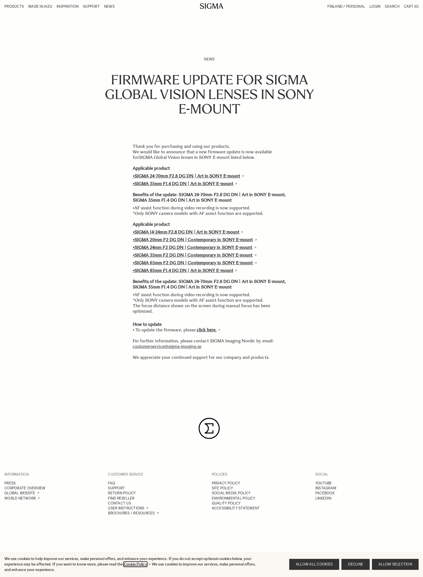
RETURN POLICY (122, 493)
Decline (355, 564)
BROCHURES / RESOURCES (131, 513)
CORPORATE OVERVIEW (25, 488)
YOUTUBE (323, 483)
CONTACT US (119, 503)
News (209, 59)
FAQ (111, 483)
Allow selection (395, 564)
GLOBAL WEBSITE (19, 493)
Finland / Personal (346, 6)
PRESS (10, 483)
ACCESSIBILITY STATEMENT (236, 508)
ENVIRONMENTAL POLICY (233, 498)
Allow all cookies (314, 564)
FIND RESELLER (121, 498)
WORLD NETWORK (20, 498)
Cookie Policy (135, 564)
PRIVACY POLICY (226, 483)
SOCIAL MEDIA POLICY (231, 493)
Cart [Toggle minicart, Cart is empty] (411, 6)
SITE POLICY (222, 488)
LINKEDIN (323, 498)
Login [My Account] (374, 6)
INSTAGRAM (325, 488)
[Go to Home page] (211, 6)
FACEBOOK (325, 493)
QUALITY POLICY (226, 503)
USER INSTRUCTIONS (126, 508)
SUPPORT (116, 488)
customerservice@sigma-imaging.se (167, 346)
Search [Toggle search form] (392, 6)
